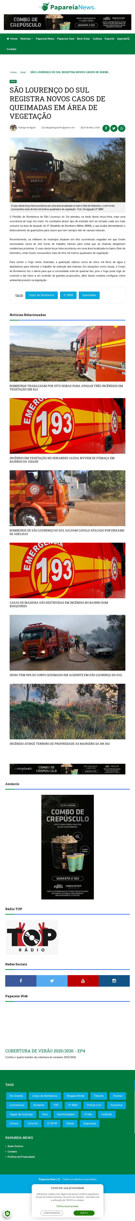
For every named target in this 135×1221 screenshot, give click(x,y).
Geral (23, 72)
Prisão (88, 1114)
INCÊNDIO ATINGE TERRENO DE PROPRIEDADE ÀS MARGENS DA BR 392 (60, 743)
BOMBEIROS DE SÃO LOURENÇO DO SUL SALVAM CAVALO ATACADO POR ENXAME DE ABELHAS (67, 532)
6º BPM (52, 1123)
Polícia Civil (94, 1105)
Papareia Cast (65, 38)
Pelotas (118, 1096)
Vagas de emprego (21, 1114)
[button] (128, 38)
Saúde (70, 1123)
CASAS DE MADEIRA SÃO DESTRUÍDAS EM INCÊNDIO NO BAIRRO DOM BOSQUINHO (59, 604)
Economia (116, 1105)
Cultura (97, 38)
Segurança (89, 1123)
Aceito (84, 1213)
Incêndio (107, 1114)
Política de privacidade (67, 1206)
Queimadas (89, 295)
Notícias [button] (26, 38)
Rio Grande (16, 1096)
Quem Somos (15, 1146)
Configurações (51, 1213)
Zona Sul (32, 1123)
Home (12, 38)
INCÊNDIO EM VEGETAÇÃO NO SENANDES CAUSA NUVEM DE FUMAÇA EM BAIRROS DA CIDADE (62, 459)
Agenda (122, 38)
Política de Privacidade (21, 1156)
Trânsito (99, 1096)
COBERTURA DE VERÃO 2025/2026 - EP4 (45, 1051)
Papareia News (45, 38)
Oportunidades (66, 1114)
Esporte (109, 38)
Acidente (38, 1105)
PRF (56, 1105)
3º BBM (68, 295)
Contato (11, 49)
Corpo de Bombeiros (41, 295)
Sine (45, 1114)
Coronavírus (17, 1105)
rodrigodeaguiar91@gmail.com (58, 127)
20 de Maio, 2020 (90, 127)
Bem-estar (83, 38)
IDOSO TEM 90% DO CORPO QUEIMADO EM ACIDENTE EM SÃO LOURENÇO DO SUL (66, 675)
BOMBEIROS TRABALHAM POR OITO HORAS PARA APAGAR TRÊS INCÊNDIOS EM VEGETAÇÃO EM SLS (66, 387)
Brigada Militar (76, 1096)
